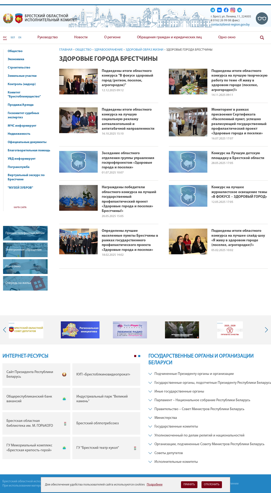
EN (19, 37)
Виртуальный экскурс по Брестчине (26, 177)
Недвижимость (21, 134)
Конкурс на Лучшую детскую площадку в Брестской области (237, 155)
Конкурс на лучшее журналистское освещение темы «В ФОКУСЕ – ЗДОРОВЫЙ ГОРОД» (239, 192)
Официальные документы (27, 142)
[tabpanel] (71, 412)
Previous (5, 329)
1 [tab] (135, 356)
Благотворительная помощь (29, 150)
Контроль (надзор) (24, 84)
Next (265, 329)
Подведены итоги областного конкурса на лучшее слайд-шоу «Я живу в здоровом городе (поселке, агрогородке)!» (238, 238)
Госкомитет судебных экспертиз (23, 115)
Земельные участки (22, 76)
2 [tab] (139, 356)
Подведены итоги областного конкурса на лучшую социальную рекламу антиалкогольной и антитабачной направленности (128, 119)
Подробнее (155, 484)
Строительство (19, 67)
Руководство (47, 37)
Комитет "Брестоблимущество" (26, 94)
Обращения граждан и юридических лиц (169, 37)
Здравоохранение (108, 49)
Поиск (262, 38)
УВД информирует (21, 158)
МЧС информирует (24, 125)
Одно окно (227, 37)
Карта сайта (20, 207)
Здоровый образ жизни (144, 49)
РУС (5, 37)
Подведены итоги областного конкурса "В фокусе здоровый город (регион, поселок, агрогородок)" (127, 78)
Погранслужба (18, 167)
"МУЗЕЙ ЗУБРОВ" (22, 187)
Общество (17, 51)
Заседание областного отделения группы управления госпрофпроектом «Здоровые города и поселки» (128, 160)
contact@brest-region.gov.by (230, 24)
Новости (81, 37)
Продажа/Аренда (22, 105)
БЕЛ (13, 37)
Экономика (18, 59)
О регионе (112, 37)
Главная (65, 49)
